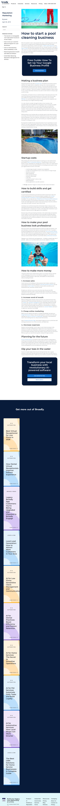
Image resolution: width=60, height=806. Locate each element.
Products (13, 3)
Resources (34, 3)
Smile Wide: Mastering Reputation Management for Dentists (11, 57)
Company (54, 798)
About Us (53, 801)
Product (28, 798)
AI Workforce (5, 3)
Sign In (4, 7)
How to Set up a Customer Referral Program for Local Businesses (11, 43)
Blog (44, 802)
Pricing (40, 3)
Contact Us (54, 802)
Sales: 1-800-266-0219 (50, 3)
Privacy (53, 804)
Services (27, 3)
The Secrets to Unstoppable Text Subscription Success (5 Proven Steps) (11, 37)
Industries (20, 3)
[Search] (11, 30)
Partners (45, 804)
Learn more (12, 448)
